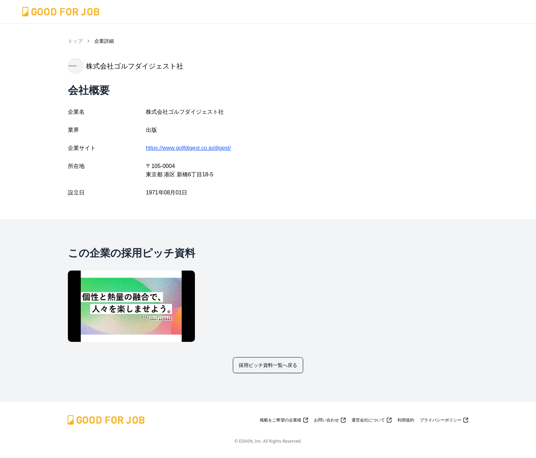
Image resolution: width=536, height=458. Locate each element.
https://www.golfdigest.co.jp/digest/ (188, 148)
